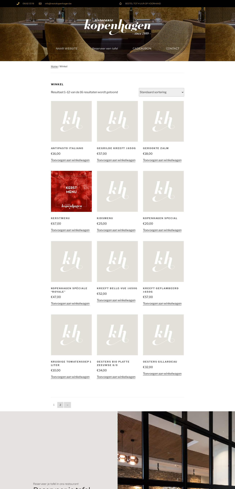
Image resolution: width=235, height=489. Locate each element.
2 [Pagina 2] (60, 404)
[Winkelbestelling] (161, 92)
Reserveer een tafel (105, 48)
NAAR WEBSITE (66, 48)
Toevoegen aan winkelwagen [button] (70, 160)
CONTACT (172, 48)
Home (54, 66)
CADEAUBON (142, 48)
